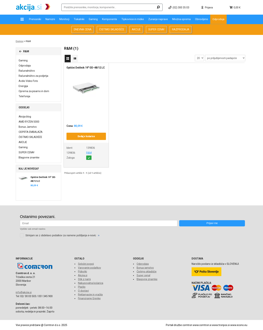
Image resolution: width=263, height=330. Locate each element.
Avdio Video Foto (28, 80)
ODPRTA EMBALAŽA (31, 131)
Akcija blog (25, 116)
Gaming (93, 19)
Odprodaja (218, 19)
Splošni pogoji (86, 263)
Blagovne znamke (29, 157)
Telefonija (24, 96)
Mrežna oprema (181, 19)
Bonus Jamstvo (28, 126)
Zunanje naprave (158, 19)
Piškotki (82, 271)
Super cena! (143, 275)
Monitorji (64, 19)
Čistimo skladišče (147, 271)
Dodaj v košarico (86, 136)
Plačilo (81, 286)
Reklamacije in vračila (90, 294)
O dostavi (83, 290)
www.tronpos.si (221, 325)
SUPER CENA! (156, 29)
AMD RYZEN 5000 (29, 121)
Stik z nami (84, 279)
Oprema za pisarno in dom (34, 91)
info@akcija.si (24, 292)
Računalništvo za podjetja (33, 75)
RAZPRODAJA (180, 29)
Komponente (109, 19)
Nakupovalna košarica (90, 283)
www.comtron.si (202, 325)
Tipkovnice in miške (132, 19)
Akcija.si (82, 275)
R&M (89, 152)
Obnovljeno (201, 19)
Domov (19, 41)
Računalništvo (27, 70)
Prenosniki (35, 19)
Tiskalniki (79, 19)
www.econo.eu (238, 325)
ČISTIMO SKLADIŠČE (111, 29)
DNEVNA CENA (83, 29)
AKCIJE (136, 29)
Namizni (50, 19)
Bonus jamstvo (145, 267)
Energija (23, 86)
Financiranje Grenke (89, 298)
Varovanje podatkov (89, 267)
